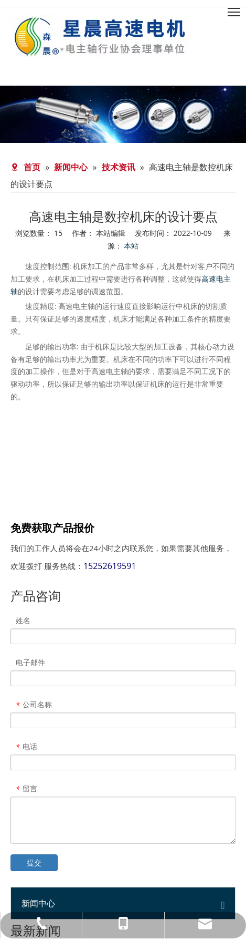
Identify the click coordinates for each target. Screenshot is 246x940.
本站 (131, 246)
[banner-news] (123, 114)
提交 (34, 862)
